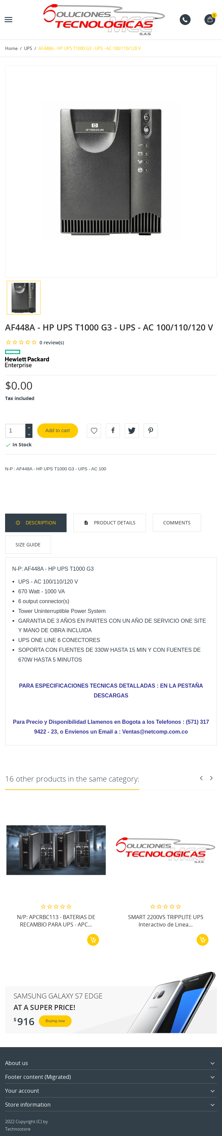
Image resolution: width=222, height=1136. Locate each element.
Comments (177, 522)
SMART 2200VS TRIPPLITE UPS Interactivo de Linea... (165, 920)
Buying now (55, 1021)
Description (40, 522)
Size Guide (28, 544)
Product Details (114, 522)
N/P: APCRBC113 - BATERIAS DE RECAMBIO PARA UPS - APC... (56, 920)
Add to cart (57, 430)
